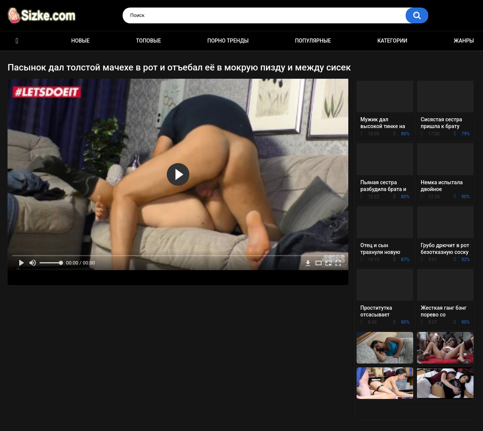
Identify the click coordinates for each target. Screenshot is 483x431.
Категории (392, 41)
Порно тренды (227, 41)
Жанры (464, 41)
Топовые (148, 41)
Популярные (313, 41)
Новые (80, 41)
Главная (17, 40)
